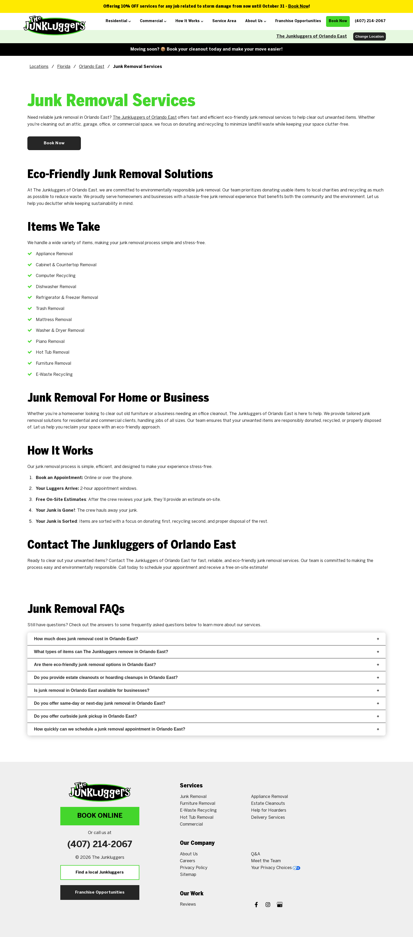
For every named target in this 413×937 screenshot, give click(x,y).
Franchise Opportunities (100, 892)
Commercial (191, 824)
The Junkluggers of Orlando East (311, 36)
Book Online (99, 816)
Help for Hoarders (268, 810)
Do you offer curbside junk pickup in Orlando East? (206, 716)
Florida (63, 67)
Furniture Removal (197, 804)
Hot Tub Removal (196, 818)
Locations (39, 67)
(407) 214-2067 (99, 845)
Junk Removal (193, 797)
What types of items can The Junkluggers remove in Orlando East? (206, 651)
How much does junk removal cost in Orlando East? (206, 639)
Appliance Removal (269, 797)
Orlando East (91, 67)
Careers (187, 861)
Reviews (188, 904)
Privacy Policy (194, 868)
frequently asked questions (157, 625)
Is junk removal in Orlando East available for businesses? (206, 690)
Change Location (369, 36)
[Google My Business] (279, 905)
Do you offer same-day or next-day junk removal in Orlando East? (206, 703)
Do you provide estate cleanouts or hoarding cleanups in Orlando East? (206, 677)
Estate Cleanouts (268, 804)
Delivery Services (268, 818)
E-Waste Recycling (198, 810)
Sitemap (188, 875)
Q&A (255, 854)
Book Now (298, 6)
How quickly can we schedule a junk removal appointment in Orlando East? (206, 729)
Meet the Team (266, 861)
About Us (189, 854)
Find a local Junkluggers (100, 872)
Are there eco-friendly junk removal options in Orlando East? (206, 664)
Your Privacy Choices (275, 868)
